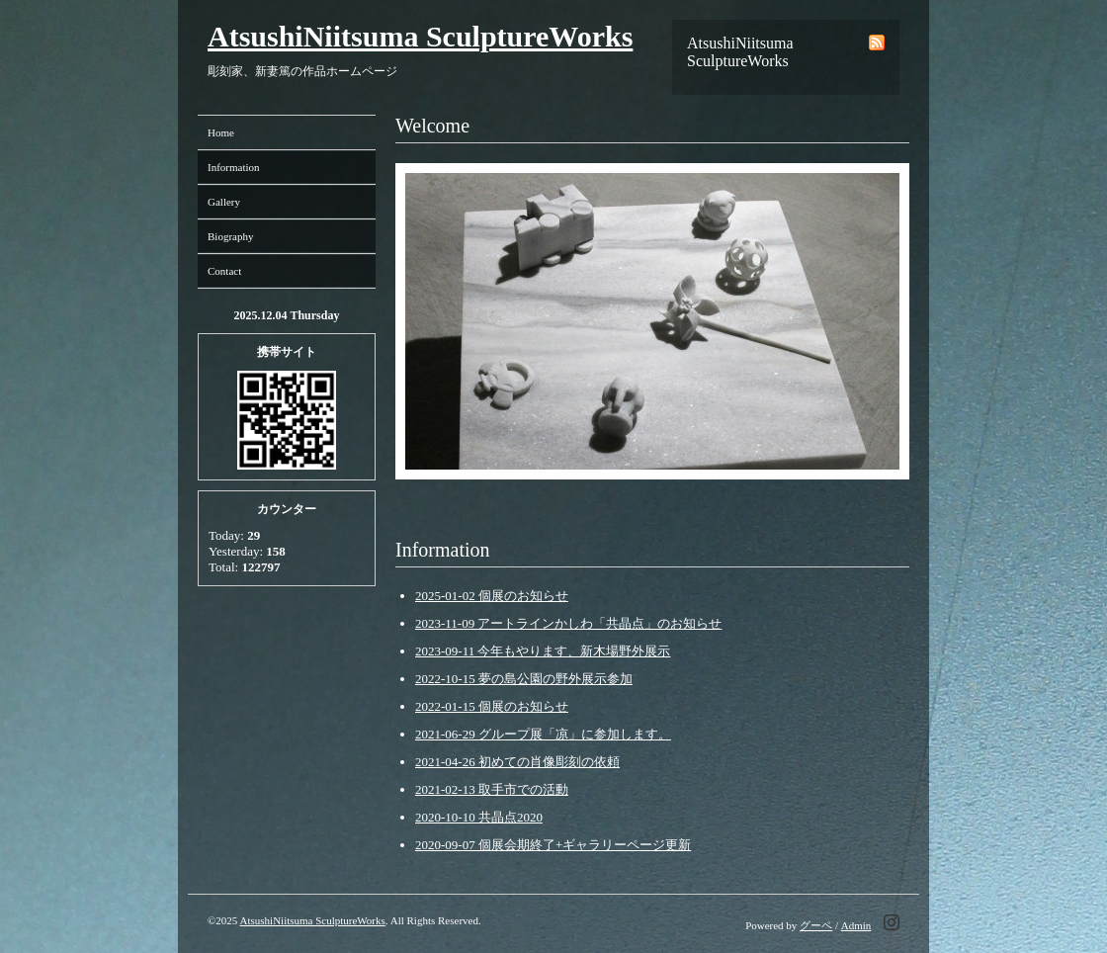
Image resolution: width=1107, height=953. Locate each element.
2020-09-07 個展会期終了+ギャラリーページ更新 (553, 844)
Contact (224, 271)
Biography (230, 236)
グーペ (816, 925)
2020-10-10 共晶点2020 (479, 817)
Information (234, 167)
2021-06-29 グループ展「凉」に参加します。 (543, 734)
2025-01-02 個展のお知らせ (491, 595)
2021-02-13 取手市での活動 (491, 789)
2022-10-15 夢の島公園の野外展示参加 (524, 678)
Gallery (224, 202)
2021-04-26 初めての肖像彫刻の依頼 (517, 761)
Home (221, 132)
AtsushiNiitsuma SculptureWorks (420, 36)
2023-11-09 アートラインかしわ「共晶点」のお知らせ (568, 623)
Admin (856, 925)
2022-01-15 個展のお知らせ (491, 706)
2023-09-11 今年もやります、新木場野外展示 (542, 651)
